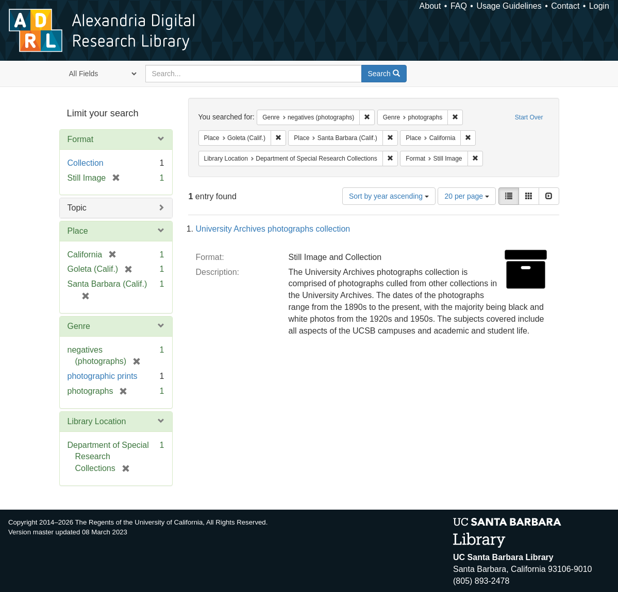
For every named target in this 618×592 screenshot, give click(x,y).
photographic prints (103, 376)
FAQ (458, 6)
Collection (86, 163)
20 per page (466, 196)
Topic (77, 207)
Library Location (97, 421)
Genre (79, 326)
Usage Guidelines (508, 6)
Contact (565, 6)
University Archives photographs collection (273, 228)
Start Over (529, 117)
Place (78, 231)
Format (81, 139)
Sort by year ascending (389, 196)
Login (599, 6)
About (430, 6)
